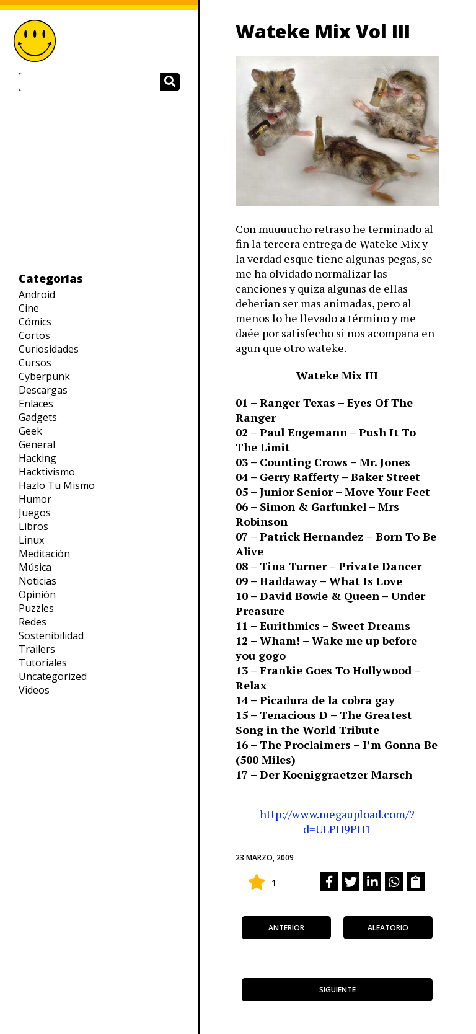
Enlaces (36, 403)
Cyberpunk (44, 376)
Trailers (37, 649)
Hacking (37, 458)
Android (37, 294)
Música (35, 567)
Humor (35, 499)
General (37, 444)
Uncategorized (53, 676)
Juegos (35, 512)
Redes (32, 622)
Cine (29, 308)
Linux (31, 540)
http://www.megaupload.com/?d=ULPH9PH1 (337, 821)
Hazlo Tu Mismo (57, 485)
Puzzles (36, 608)
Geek (30, 431)
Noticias (37, 581)
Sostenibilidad (51, 635)
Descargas (43, 390)
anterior (286, 927)
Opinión (37, 594)
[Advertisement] (99, 181)
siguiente (337, 989)
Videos (34, 690)
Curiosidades (49, 349)
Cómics (35, 322)
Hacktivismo (47, 472)
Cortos (34, 335)
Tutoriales (43, 662)
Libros (33, 526)
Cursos (35, 362)
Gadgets (38, 417)
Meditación (44, 553)
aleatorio (388, 927)
